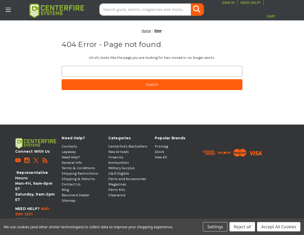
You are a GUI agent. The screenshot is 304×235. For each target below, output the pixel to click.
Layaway (69, 152)
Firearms (116, 157)
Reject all (242, 227)
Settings (215, 227)
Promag (161, 146)
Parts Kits (116, 190)
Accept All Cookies (278, 227)
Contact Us (71, 184)
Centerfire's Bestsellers (127, 146)
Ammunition (118, 162)
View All (161, 157)
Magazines (117, 184)
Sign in (228, 3)
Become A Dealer (75, 195)
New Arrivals (118, 152)
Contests (69, 146)
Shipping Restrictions (80, 173)
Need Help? (250, 3)
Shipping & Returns (78, 179)
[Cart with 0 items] (271, 9)
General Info (72, 162)
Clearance (116, 195)
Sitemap (69, 200)
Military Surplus (121, 168)
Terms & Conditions (78, 168)
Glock (159, 152)
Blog (65, 190)
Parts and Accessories (127, 179)
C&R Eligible (118, 173)
